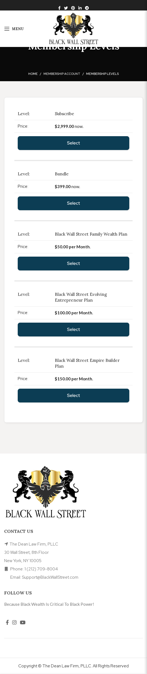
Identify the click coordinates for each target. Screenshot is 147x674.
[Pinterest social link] (73, 8)
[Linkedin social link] (80, 8)
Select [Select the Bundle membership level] (73, 203)
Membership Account (61, 74)
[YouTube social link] (22, 622)
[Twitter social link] (65, 8)
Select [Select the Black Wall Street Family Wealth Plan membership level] (73, 263)
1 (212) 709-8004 (41, 569)
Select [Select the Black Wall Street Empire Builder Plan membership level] (73, 395)
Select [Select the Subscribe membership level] (73, 143)
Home (33, 74)
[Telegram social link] (87, 8)
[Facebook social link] (59, 8)
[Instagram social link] (14, 622)
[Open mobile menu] (13, 28)
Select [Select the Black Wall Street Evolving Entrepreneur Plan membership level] (73, 329)
